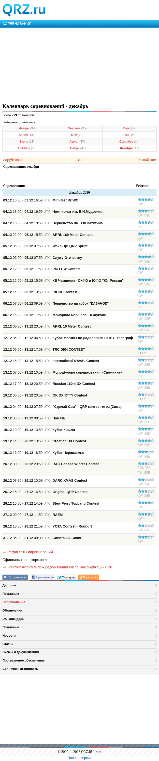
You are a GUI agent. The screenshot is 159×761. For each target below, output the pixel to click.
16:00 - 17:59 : (54, 315)
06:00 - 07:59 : (45, 246)
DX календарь (13, 619)
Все (79, 160)
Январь (27, 128)
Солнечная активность (20, 669)
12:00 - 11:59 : (41, 269)
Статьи (8, 644)
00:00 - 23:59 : (47, 326)
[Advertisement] (79, 64)
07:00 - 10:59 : (62, 372)
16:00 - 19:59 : (53, 223)
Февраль (77, 128)
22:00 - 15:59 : (48, 235)
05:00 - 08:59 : (34, 418)
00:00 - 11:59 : (33, 515)
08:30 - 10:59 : (45, 480)
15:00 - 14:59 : (45, 492)
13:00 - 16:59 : (52, 212)
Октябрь (27, 148)
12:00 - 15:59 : (63, 280)
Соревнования (13, 602)
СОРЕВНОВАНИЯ (16, 24)
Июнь (129, 135)
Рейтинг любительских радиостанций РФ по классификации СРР (57, 567)
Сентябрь (129, 141)
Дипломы (9, 585)
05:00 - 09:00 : (42, 538)
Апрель (27, 135)
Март (129, 128)
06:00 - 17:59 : (44, 349)
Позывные (10, 594)
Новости (9, 635)
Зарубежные (13, 160)
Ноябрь (77, 148)
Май (77, 135)
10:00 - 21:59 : (47, 526)
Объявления (12, 610)
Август (77, 141)
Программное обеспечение (23, 660)
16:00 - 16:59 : (40, 200)
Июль (27, 141)
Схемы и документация (20, 652)
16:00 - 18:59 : (43, 453)
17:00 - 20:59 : (49, 384)
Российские (146, 160)
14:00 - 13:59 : (40, 292)
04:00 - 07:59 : (62, 407)
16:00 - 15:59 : (51, 361)
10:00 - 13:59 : (39, 430)
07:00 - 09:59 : (56, 303)
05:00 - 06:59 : (68, 338)
